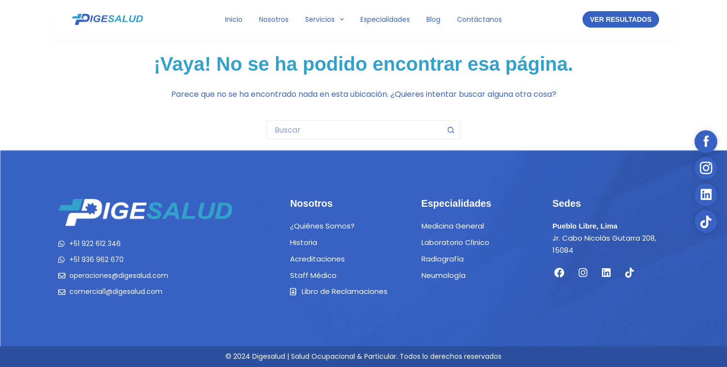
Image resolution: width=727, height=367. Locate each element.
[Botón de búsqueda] (451, 129)
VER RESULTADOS (620, 19)
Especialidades (385, 19)
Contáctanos (479, 19)
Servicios (326, 19)
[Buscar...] (354, 129)
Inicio (233, 19)
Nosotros (274, 19)
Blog (433, 19)
